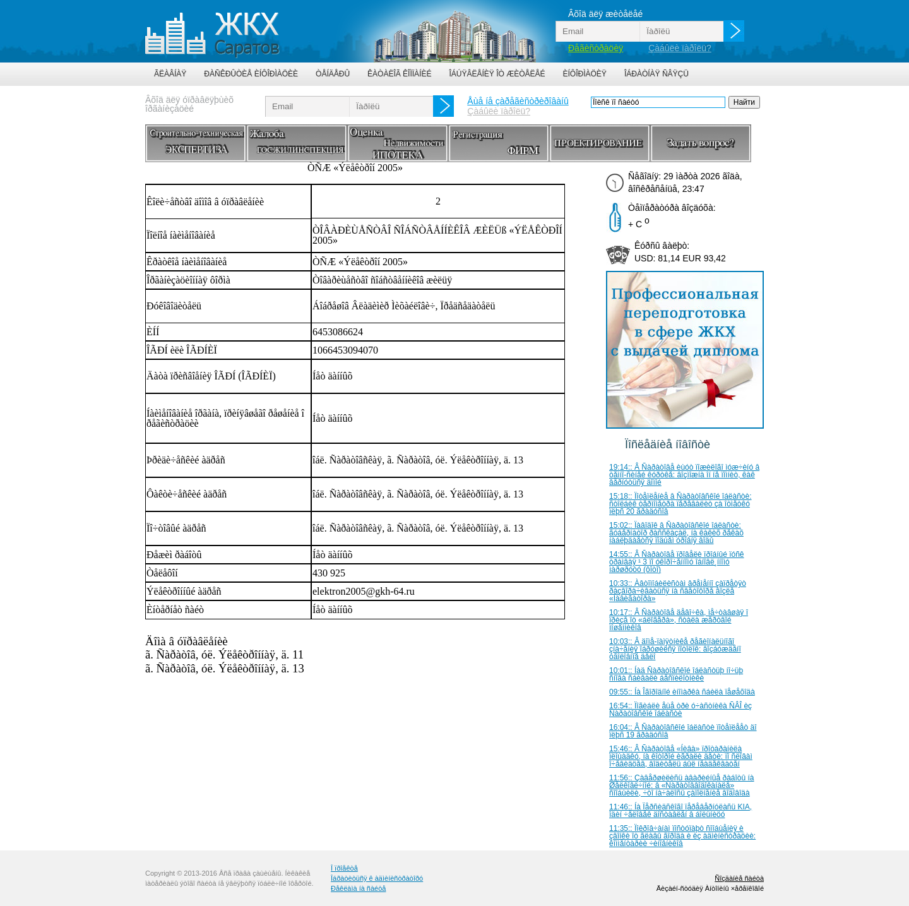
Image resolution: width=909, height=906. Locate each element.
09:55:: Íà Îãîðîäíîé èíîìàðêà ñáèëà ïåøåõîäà (682, 692)
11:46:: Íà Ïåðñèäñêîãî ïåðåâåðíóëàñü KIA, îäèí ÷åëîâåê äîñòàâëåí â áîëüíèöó (680, 810)
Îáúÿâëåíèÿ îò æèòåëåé (497, 73)
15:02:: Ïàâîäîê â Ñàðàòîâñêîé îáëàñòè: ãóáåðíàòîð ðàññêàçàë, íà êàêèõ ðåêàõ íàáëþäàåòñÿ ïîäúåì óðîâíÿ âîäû (676, 533)
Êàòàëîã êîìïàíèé (399, 73)
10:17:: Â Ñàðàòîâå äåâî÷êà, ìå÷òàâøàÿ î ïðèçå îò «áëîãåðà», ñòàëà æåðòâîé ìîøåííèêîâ (678, 620)
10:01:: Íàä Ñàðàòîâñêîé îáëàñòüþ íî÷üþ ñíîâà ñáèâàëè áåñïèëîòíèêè (676, 674)
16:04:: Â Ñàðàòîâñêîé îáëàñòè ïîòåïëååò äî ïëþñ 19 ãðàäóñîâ (683, 731)
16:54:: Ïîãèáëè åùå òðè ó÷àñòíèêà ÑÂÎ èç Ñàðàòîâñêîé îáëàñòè (680, 709)
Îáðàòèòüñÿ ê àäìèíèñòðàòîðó (377, 878)
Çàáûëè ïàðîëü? (679, 48)
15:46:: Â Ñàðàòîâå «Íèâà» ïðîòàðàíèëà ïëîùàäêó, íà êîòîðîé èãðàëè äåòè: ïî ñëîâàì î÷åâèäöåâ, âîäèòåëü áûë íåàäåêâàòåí (680, 756)
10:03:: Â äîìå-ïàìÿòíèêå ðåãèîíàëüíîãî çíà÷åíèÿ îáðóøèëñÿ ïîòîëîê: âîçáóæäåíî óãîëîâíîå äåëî (675, 649)
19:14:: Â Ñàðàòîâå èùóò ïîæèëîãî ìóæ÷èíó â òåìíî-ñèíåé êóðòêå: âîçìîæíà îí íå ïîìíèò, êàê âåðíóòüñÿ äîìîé (684, 475)
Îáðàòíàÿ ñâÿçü (656, 73)
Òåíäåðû (333, 73)
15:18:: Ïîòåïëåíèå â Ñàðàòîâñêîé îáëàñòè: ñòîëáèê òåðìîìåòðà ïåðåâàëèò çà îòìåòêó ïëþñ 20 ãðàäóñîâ (680, 504)
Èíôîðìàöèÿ (585, 73)
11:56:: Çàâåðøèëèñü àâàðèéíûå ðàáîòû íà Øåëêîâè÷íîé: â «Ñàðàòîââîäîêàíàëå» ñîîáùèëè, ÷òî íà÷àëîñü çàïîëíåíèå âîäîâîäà (681, 785)
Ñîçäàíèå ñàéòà (739, 878)
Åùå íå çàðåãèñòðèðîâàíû (517, 101)
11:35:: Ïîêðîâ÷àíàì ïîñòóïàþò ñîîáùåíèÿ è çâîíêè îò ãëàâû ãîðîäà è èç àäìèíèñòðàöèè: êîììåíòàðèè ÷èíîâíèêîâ (682, 836)
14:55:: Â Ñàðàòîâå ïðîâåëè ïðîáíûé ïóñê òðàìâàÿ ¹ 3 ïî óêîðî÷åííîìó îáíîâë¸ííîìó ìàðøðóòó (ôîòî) (676, 562)
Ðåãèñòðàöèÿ (595, 48)
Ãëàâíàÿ (170, 73)
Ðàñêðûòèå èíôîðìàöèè (251, 73)
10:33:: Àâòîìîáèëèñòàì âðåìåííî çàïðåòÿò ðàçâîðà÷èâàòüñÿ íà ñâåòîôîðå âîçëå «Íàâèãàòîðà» (677, 591)
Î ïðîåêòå (344, 868)
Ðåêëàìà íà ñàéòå (358, 888)
